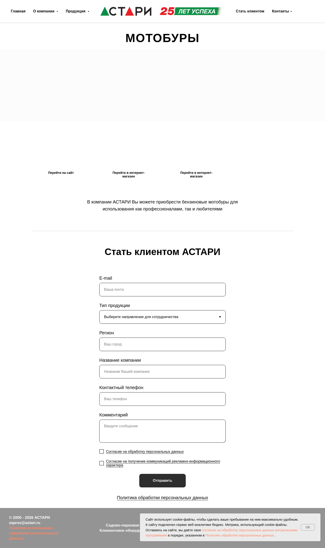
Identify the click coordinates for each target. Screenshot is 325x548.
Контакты (280, 11)
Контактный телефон (121, 387)
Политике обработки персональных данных (239, 535)
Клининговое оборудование (126, 530)
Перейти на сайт (61, 173)
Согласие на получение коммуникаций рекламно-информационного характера (163, 463)
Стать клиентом (250, 11)
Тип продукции (114, 305)
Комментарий (113, 414)
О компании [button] (44, 11)
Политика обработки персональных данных (162, 497)
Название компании (120, 360)
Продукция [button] (76, 11)
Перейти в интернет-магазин (129, 174)
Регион (106, 332)
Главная (18, 11)
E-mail (105, 278)
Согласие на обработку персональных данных (145, 452)
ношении (44, 528)
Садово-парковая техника (130, 525)
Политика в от (22, 528)
